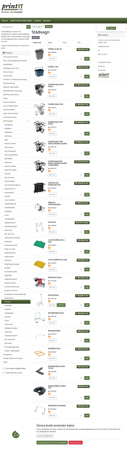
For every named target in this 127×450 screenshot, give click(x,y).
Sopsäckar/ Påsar (10, 283)
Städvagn (7, 302)
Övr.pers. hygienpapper (12, 351)
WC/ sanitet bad (9, 339)
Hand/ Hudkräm (9, 200)
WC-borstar (8, 343)
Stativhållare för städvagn (57, 405)
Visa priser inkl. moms (14, 373)
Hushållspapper (9, 219)
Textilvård (7, 309)
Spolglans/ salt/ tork (11, 290)
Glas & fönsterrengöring (12, 185)
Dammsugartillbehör (11, 155)
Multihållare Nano (54, 348)
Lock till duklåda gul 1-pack (57, 259)
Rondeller (7, 268)
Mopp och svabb (9, 249)
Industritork (8, 230)
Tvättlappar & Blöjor (10, 328)
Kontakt (38, 21)
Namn (50, 42)
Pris (79, 42)
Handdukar (8, 211)
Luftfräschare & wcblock (12, 238)
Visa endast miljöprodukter (16, 368)
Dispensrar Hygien (10, 170)
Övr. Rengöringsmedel (11, 347)
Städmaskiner (8, 298)
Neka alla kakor (75, 442)
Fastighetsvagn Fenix (55, 104)
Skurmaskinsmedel (10, 272)
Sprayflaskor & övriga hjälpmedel (15, 294)
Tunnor (6, 321)
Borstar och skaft (10, 143)
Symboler (36, 37)
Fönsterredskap (9, 181)
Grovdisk (7, 196)
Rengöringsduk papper (11, 264)
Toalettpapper (9, 313)
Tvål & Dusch (8, 324)
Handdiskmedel (9, 207)
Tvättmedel (8, 332)
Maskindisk (8, 241)
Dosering (7, 174)
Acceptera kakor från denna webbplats (52, 442)
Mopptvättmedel (9, 253)
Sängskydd (8, 305)
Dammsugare (8, 147)
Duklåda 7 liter (53, 66)
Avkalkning (8, 136)
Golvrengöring (9, 192)
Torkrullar (7, 317)
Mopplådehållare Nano (56, 313)
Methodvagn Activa (55, 277)
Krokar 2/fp (52, 222)
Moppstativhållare (54, 330)
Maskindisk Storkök (10, 245)
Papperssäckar (9, 256)
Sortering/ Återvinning (11, 287)
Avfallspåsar (8, 132)
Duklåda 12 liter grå (55, 49)
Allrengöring (8, 125)
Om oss (5, 21)
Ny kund (46, 21)
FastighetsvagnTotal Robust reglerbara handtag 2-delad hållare (57, 163)
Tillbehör (61, 305)
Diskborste (8, 162)
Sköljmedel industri (10, 279)
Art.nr (65, 42)
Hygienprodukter (10, 223)
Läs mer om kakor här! (44, 436)
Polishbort (7, 260)
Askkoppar (7, 128)
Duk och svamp (9, 177)
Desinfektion (8, 159)
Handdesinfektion (10, 204)
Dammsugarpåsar (10, 151)
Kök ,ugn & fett (9, 234)
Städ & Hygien (37, 26)
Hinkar (6, 215)
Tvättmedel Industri (10, 336)
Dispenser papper (10, 166)
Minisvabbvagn (53, 295)
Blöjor (6, 140)
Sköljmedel (8, 275)
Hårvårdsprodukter (10, 226)
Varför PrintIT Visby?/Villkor (21, 21)
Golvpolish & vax (9, 189)
